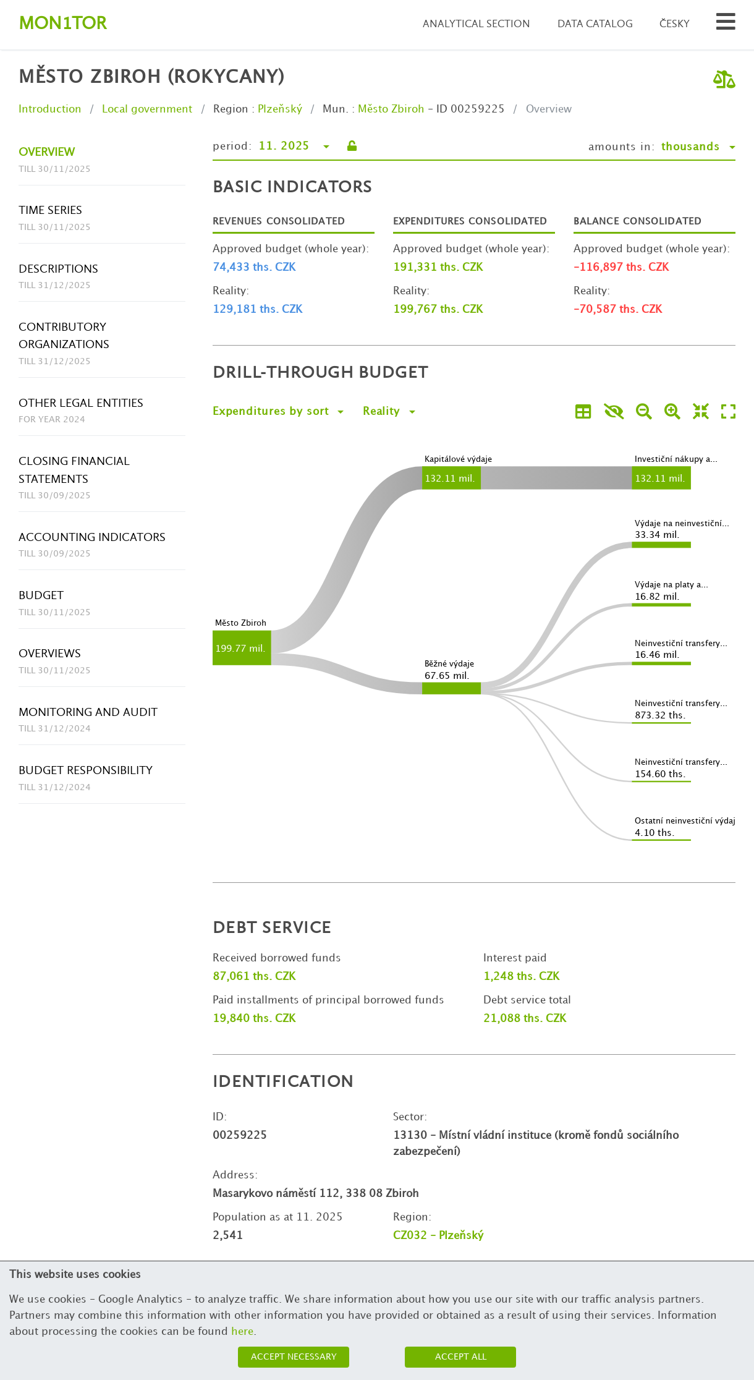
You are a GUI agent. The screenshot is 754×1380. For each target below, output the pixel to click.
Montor (62, 24)
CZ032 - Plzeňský (438, 1236)
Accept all (460, 1357)
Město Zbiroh (391, 109)
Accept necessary (294, 1357)
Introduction (50, 109)
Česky (674, 24)
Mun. (336, 109)
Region (230, 109)
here (242, 1332)
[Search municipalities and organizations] (725, 25)
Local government (147, 109)
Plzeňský (280, 109)
